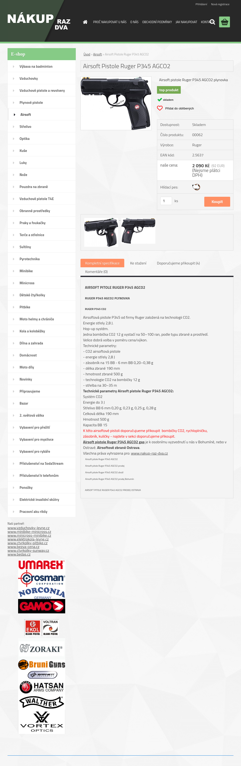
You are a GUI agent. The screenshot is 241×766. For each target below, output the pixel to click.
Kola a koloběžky (32, 331)
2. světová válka (32, 415)
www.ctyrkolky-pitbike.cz (28, 543)
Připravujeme (30, 391)
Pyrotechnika (30, 259)
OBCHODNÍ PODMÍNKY (157, 22)
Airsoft (25, 114)
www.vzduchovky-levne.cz (28, 528)
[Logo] (39, 21)
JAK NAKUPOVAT (186, 22)
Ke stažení (138, 263)
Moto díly (27, 367)
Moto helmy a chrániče (37, 319)
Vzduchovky (29, 78)
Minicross (27, 283)
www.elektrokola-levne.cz (28, 539)
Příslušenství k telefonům (39, 475)
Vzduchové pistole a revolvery (42, 90)
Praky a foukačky (32, 223)
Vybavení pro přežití (35, 427)
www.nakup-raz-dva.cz (149, 453)
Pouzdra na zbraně (34, 186)
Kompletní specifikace (102, 263)
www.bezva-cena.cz (23, 546)
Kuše (23, 150)
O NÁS (134, 22)
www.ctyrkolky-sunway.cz (28, 550)
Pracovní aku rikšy (33, 511)
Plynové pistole (31, 102)
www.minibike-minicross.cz (29, 531)
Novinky (26, 379)
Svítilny (25, 247)
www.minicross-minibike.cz (29, 535)
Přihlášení (201, 4)
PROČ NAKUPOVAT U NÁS (109, 22)
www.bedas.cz (19, 554)
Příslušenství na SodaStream (41, 463)
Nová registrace (220, 4)
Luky (23, 162)
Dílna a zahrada (31, 343)
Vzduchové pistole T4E (37, 198)
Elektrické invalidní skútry (39, 499)
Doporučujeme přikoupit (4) (178, 263)
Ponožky (26, 487)
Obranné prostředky (35, 210)
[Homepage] (84, 22)
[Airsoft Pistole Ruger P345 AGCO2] (116, 78)
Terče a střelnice (32, 235)
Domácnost (28, 355)
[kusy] (166, 201)
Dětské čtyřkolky (32, 295)
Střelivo (25, 126)
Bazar (24, 403)
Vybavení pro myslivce (36, 439)
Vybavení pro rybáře (35, 451)
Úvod (87, 54)
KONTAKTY (208, 22)
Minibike (26, 271)
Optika (25, 138)
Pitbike (25, 307)
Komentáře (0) (96, 271)
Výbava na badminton (36, 66)
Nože (23, 174)
